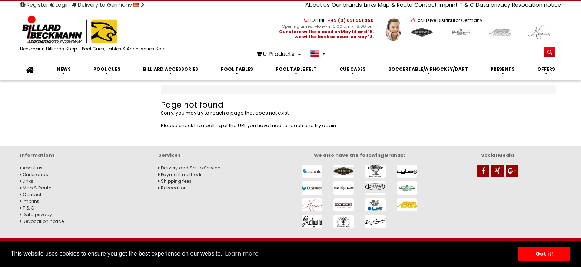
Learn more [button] (242, 253)
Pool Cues (106, 69)
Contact (425, 5)
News (64, 69)
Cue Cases (352, 69)
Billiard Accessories (170, 69)
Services (169, 155)
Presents (503, 69)
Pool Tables (237, 69)
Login (60, 5)
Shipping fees (175, 181)
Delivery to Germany (108, 5)
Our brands (347, 5)
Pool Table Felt (296, 69)
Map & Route (395, 5)
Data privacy (493, 5)
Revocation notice (536, 5)
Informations (37, 155)
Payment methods (180, 174)
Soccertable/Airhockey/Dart (428, 69)
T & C (466, 5)
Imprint (448, 5)
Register (34, 5)
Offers (546, 69)
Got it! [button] (544, 253)
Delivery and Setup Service (189, 168)
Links (370, 5)
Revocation (172, 188)
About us (317, 5)
